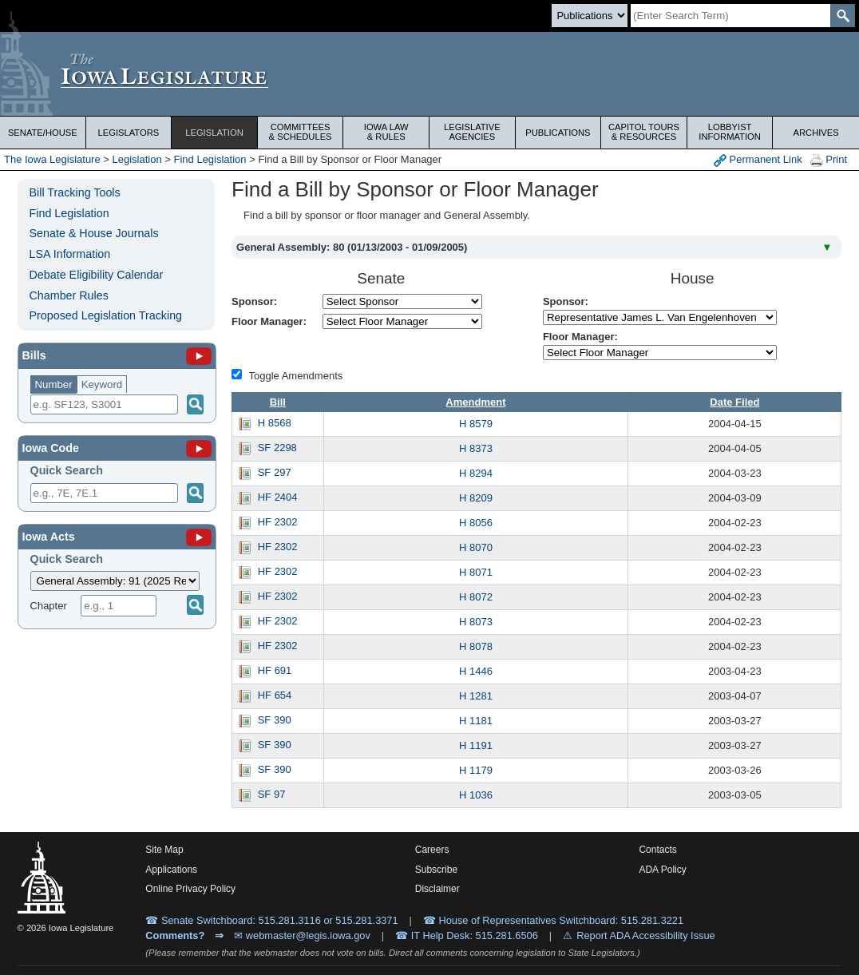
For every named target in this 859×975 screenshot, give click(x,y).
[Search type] (589, 15)
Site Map (164, 849)
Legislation (214, 132)
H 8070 (476, 547)
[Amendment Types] (237, 374)
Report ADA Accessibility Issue (645, 935)
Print (828, 160)
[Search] (730, 15)
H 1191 (476, 745)
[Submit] (195, 493)
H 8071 (476, 572)
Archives (816, 132)
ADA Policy (662, 869)
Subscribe (436, 869)
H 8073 (476, 622)
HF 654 (275, 695)
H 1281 (476, 696)
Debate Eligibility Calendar (97, 274)
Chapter (48, 606)
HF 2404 (278, 497)
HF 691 (275, 670)
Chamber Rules (69, 295)
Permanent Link (758, 160)
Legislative (472, 131)
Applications (171, 869)
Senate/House (42, 132)
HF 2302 (278, 522)
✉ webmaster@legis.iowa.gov (302, 935)
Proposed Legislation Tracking (106, 315)
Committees (300, 131)
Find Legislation (210, 159)
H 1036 (476, 795)
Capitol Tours (644, 131)
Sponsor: (254, 301)
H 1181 (476, 721)
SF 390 (274, 720)
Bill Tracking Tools (75, 192)
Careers (432, 849)
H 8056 (476, 523)
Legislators (129, 132)
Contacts (657, 849)
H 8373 (476, 448)
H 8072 (476, 597)
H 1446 (476, 671)
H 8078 (476, 646)
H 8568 (274, 423)
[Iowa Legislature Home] (429, 74)
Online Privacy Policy (190, 888)
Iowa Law (386, 131)
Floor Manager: (269, 321)
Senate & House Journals (94, 233)
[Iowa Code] (199, 448)
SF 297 (274, 472)
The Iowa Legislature (52, 159)
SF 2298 (277, 448)
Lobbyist (730, 131)
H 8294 (476, 473)
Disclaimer (437, 888)
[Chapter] (118, 605)
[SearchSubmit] (842, 15)
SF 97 (272, 794)
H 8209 (476, 498)
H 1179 (476, 770)
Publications (557, 132)
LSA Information (70, 254)
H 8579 (476, 424)
